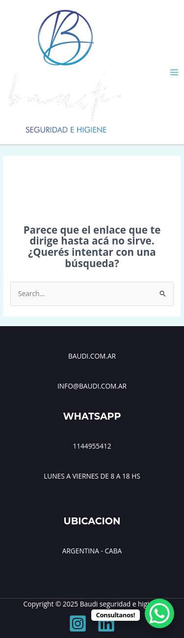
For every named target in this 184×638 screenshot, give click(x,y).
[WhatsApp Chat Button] (159, 613)
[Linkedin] (106, 623)
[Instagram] (78, 623)
